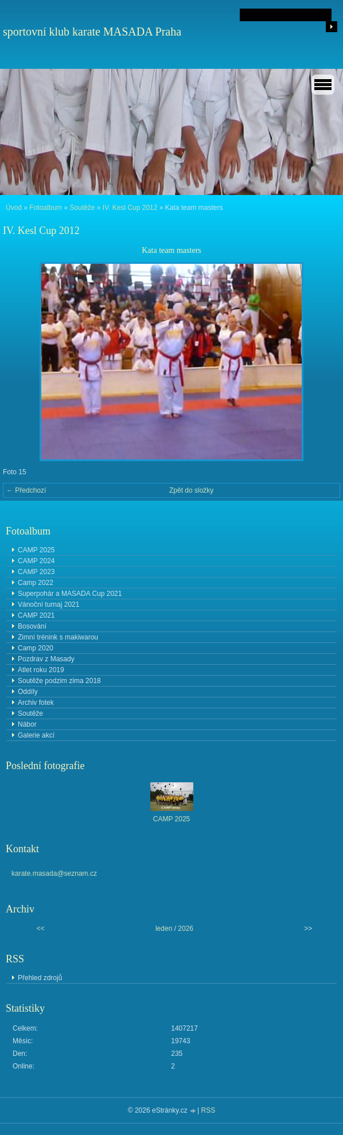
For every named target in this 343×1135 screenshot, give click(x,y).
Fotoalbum (45, 208)
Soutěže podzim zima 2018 (59, 681)
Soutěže (82, 208)
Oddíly (28, 692)
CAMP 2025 (36, 550)
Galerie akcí (36, 735)
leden (163, 929)
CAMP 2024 (36, 561)
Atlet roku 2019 (41, 670)
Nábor (27, 724)
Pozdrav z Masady (46, 659)
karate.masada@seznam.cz (54, 873)
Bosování (32, 626)
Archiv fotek (36, 703)
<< (41, 929)
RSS (208, 1110)
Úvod (14, 208)
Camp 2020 (35, 648)
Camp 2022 (35, 583)
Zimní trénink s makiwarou (58, 637)
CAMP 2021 (36, 615)
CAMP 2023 (36, 572)
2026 (185, 929)
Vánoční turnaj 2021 (48, 604)
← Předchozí (26, 490)
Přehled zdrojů (40, 978)
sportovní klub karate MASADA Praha (92, 31)
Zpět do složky (191, 490)
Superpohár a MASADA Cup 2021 (70, 594)
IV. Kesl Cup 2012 (130, 208)
